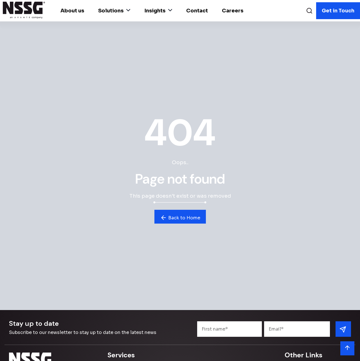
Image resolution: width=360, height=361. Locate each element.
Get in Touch (338, 11)
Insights (158, 11)
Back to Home (180, 217)
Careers (232, 11)
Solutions (114, 11)
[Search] (309, 11)
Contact (197, 11)
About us (72, 11)
